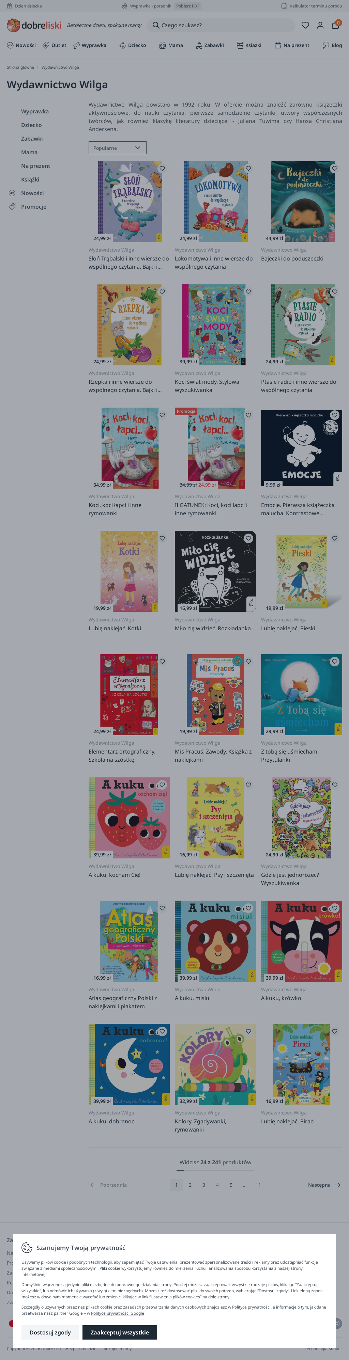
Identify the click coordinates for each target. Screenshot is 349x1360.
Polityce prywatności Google (117, 1313)
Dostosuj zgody (50, 1332)
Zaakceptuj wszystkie (120, 1332)
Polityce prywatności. (252, 1307)
